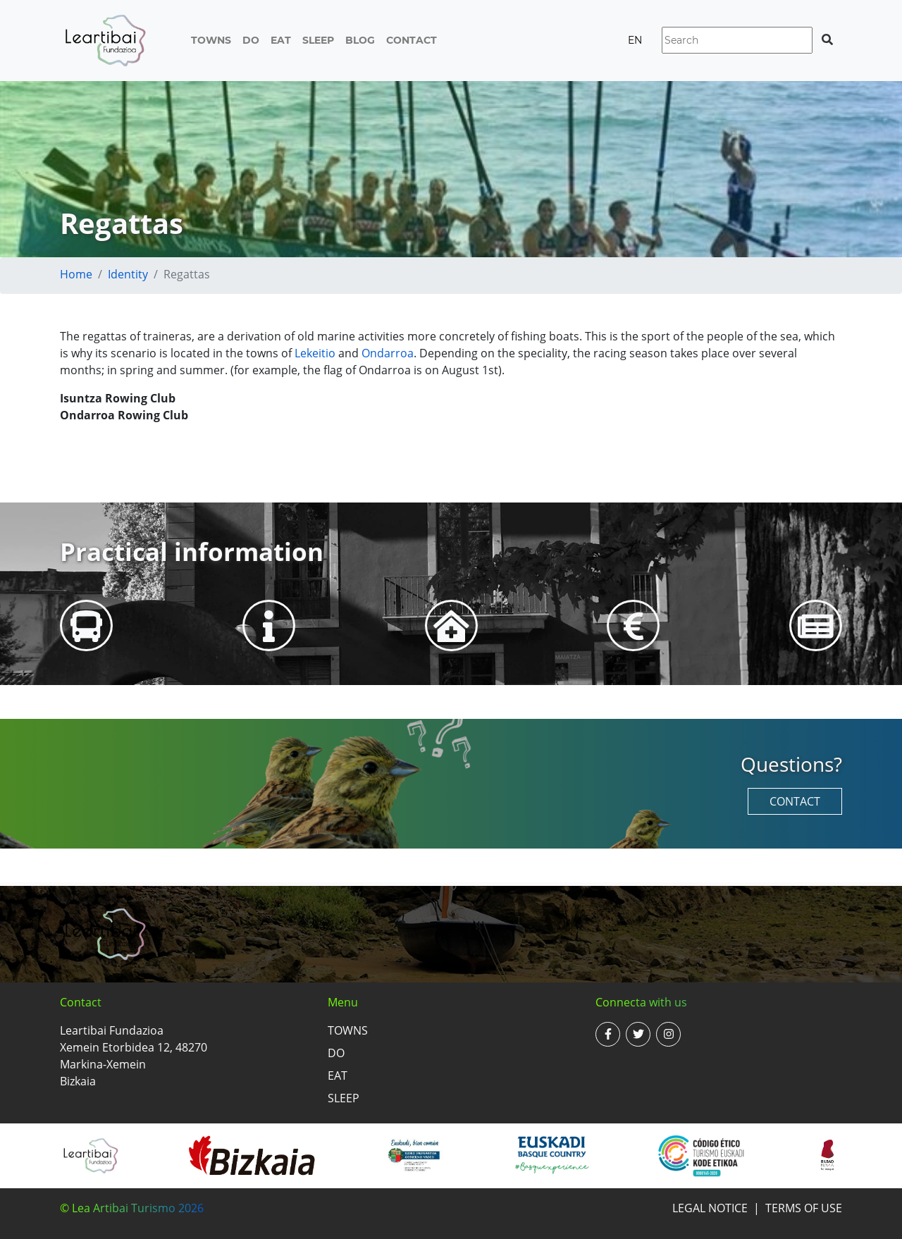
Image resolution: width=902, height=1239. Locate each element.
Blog (360, 40)
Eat (281, 40)
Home (76, 274)
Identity (128, 274)
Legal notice (710, 1208)
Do (250, 40)
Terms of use (803, 1208)
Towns (211, 40)
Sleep (318, 40)
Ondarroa (388, 353)
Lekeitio (315, 353)
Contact (411, 40)
